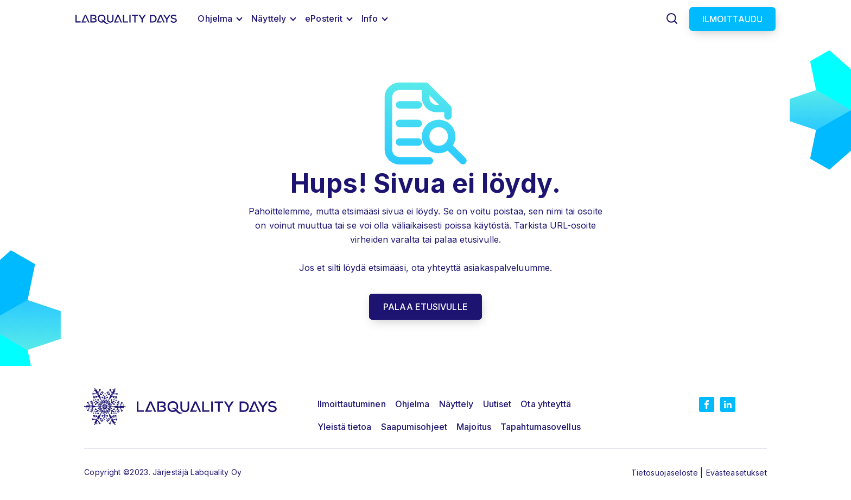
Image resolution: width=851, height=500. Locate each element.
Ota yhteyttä (545, 403)
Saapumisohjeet (414, 426)
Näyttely (268, 18)
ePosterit (323, 18)
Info (369, 18)
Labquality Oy (216, 472)
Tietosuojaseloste (665, 472)
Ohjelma (215, 18)
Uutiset (497, 403)
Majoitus (473, 426)
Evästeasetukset (736, 472)
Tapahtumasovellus (540, 426)
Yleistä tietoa (344, 426)
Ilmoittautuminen (351, 403)
